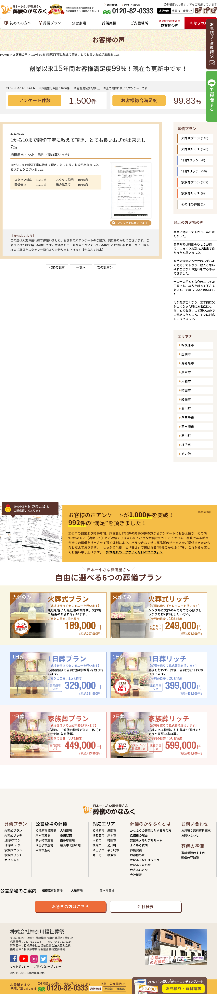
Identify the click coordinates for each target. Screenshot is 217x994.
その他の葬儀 (190, 204)
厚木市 (186, 372)
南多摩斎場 (67, 840)
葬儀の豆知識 (190, 857)
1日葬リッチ (190, 171)
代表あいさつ (139, 869)
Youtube (23, 958)
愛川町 (186, 408)
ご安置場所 (139, 23)
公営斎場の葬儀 (51, 824)
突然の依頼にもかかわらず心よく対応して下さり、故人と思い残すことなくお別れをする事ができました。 (194, 267)
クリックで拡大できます (132, 223)
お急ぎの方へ (200, 23)
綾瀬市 (186, 399)
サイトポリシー (19, 966)
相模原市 (187, 345)
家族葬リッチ (190, 193)
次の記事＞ (105, 267)
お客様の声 (20, 54)
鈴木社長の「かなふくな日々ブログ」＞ (134, 552)
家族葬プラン (190, 182)
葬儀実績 (109, 23)
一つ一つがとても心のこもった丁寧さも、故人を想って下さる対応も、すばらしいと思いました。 (194, 288)
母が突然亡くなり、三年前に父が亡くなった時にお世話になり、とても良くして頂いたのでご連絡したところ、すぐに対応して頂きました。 (194, 310)
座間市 (186, 354)
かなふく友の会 (140, 865)
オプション (11, 860)
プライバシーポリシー (47, 966)
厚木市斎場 (42, 835)
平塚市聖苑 (42, 850)
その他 (186, 453)
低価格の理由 (139, 835)
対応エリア (104, 824)
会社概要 (112, 5)
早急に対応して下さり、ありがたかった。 (194, 234)
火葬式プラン (190, 138)
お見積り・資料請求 (183, 988)
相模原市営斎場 (45, 830)
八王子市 (187, 417)
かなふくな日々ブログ (145, 860)
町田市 (186, 390)
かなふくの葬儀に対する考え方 (150, 830)
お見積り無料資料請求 (196, 830)
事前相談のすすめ (193, 852)
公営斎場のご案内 (18, 891)
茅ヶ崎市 (187, 426)
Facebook (13, 958)
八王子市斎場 (44, 845)
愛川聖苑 (66, 835)
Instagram (34, 959)
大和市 (186, 381)
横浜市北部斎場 (70, 845)
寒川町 (186, 435)
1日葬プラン (190, 160)
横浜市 (186, 444)
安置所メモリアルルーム (146, 840)
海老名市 (187, 363)
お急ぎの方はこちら (70, 907)
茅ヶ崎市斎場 (44, 840)
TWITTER (43, 959)
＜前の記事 (57, 267)
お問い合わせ (132, 5)
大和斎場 (66, 830)
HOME (4, 54)
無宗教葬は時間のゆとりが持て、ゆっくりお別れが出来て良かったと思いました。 (194, 248)
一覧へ (81, 267)
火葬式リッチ (190, 149)
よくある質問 (139, 845)
